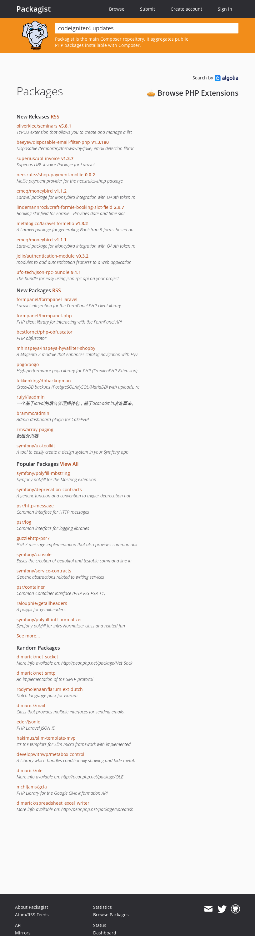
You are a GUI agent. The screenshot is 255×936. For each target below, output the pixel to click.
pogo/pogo (28, 364)
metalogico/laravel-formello (52, 223)
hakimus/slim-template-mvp (46, 738)
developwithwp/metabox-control (50, 754)
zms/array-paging (35, 429)
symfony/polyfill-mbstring (43, 473)
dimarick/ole (29, 770)
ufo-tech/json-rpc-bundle (49, 272)
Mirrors (23, 933)
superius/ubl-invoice (45, 158)
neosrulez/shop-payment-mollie (56, 175)
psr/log (24, 522)
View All (69, 463)
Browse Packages (111, 915)
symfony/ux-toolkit (36, 446)
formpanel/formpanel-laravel (47, 299)
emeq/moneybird (42, 191)
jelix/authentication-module (52, 256)
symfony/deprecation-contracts (49, 489)
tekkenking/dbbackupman (44, 381)
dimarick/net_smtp (36, 673)
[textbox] (146, 28)
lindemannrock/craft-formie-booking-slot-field (70, 207)
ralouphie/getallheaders (42, 603)
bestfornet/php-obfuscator (44, 332)
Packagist (33, 9)
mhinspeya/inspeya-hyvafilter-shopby (56, 348)
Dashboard (104, 933)
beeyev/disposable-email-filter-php (63, 142)
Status (99, 925)
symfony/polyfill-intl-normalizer (49, 619)
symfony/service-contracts (44, 571)
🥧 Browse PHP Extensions (192, 93)
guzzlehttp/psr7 (33, 538)
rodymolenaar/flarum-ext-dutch (50, 689)
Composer (111, 39)
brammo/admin (33, 413)
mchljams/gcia (32, 787)
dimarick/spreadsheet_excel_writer (53, 803)
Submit (147, 9)
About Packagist (31, 907)
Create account (186, 9)
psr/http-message (35, 506)
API (18, 925)
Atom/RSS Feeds (32, 915)
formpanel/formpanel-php (44, 316)
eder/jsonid (29, 722)
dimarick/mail (31, 705)
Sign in (225, 9)
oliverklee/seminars (44, 126)
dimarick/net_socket (37, 657)
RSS (55, 116)
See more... (28, 636)
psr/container (31, 587)
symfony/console (34, 554)
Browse (116, 9)
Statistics (102, 907)
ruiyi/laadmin (31, 397)
